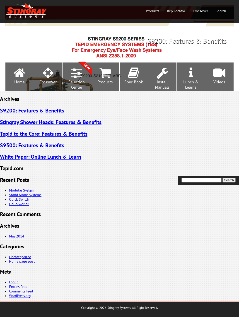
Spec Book (133, 82)
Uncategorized (20, 257)
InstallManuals (162, 84)
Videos (219, 82)
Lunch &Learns (190, 84)
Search (221, 11)
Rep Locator (176, 11)
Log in (14, 282)
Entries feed (18, 286)
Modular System (21, 190)
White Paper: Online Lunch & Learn (40, 156)
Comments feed (21, 291)
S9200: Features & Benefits (32, 110)
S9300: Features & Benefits (32, 145)
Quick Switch (19, 199)
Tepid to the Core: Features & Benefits (43, 133)
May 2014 (16, 236)
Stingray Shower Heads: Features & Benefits (50, 122)
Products (152, 11)
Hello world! (19, 204)
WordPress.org (20, 295)
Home (19, 82)
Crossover (200, 11)
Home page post (22, 261)
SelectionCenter (76, 84)
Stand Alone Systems (25, 194)
